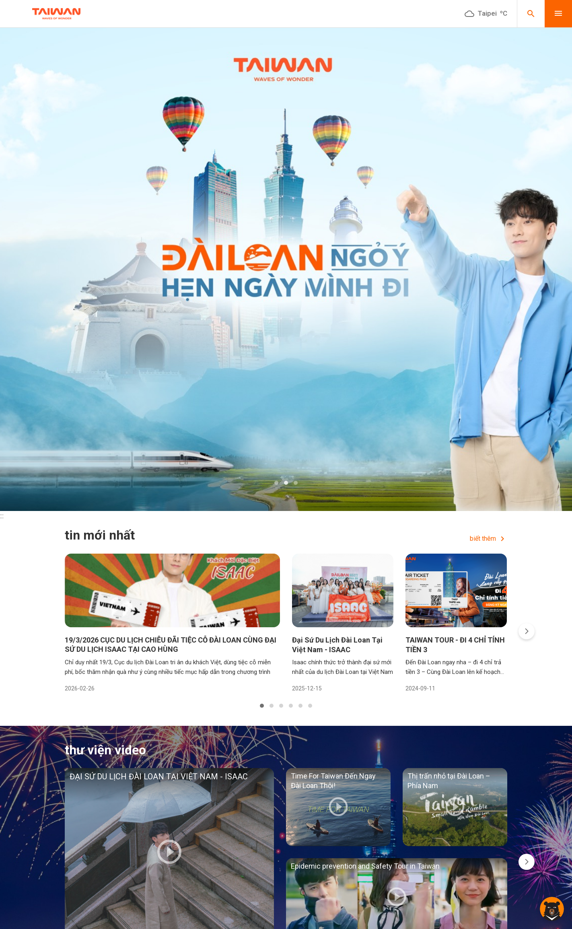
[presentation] (527, 631)
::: (2, 516)
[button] (276, 483)
